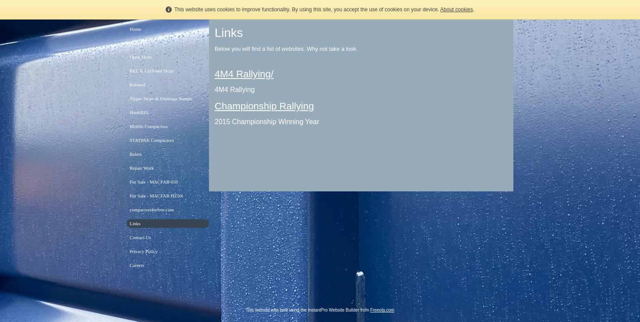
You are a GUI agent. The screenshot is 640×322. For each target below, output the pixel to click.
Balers (136, 154)
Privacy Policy (143, 251)
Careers (137, 265)
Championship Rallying (264, 106)
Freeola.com (382, 310)
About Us (139, 43)
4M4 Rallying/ (244, 74)
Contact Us (140, 237)
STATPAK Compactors (152, 140)
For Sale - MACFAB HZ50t (156, 195)
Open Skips (141, 56)
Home (135, 29)
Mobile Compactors (149, 126)
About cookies (456, 10)
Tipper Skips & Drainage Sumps (161, 98)
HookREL (139, 112)
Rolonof (137, 84)
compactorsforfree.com (152, 209)
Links (135, 223)
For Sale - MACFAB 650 (154, 181)
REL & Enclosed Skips (152, 70)
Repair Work (142, 168)
